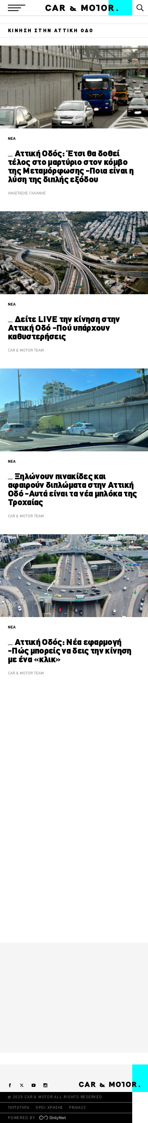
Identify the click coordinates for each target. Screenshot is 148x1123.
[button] (16, 8)
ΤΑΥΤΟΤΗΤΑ (19, 1107)
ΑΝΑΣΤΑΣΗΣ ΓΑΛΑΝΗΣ (27, 193)
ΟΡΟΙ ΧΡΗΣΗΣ (49, 1107)
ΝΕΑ (12, 138)
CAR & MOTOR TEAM (26, 350)
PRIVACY (77, 1107)
